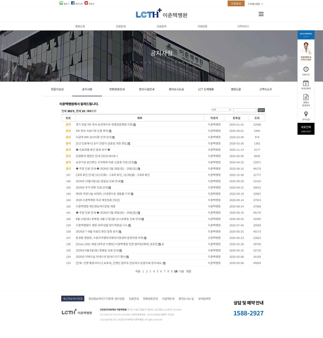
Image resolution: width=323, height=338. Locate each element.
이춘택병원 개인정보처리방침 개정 (95, 206)
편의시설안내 (146, 89)
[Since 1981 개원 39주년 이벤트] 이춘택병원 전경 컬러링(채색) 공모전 (117, 244)
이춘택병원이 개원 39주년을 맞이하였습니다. (102, 225)
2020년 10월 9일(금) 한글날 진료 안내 (98, 181)
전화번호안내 (117, 89)
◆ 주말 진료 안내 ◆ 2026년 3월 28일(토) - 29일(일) (106, 212)
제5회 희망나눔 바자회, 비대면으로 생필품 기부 (103, 194)
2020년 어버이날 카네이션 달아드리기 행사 (100, 256)
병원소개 (80, 26)
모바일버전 (204, 298)
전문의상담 (57, 89)
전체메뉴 (261, 14)
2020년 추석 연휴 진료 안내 (92, 187)
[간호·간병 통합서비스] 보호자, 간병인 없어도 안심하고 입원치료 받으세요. (119, 263)
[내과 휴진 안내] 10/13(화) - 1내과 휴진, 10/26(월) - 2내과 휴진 (113, 175)
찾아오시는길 (176, 89)
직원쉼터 (236, 3)
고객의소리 (265, 89)
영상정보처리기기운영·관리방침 (107, 298)
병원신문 (236, 89)
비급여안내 (168, 298)
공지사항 (87, 89)
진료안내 (120, 26)
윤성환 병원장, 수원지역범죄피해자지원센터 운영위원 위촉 (109, 238)
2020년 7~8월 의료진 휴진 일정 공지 (97, 231)
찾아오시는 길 (186, 298)
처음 (137, 271)
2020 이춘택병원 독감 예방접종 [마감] (98, 200)
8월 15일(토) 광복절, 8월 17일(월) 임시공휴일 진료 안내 (108, 219)
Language (255, 3)
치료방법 (202, 26)
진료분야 (161, 26)
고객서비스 (243, 26)
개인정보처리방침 (73, 298)
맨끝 (188, 271)
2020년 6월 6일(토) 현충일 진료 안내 (97, 250)
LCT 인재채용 (206, 89)
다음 (181, 271)
